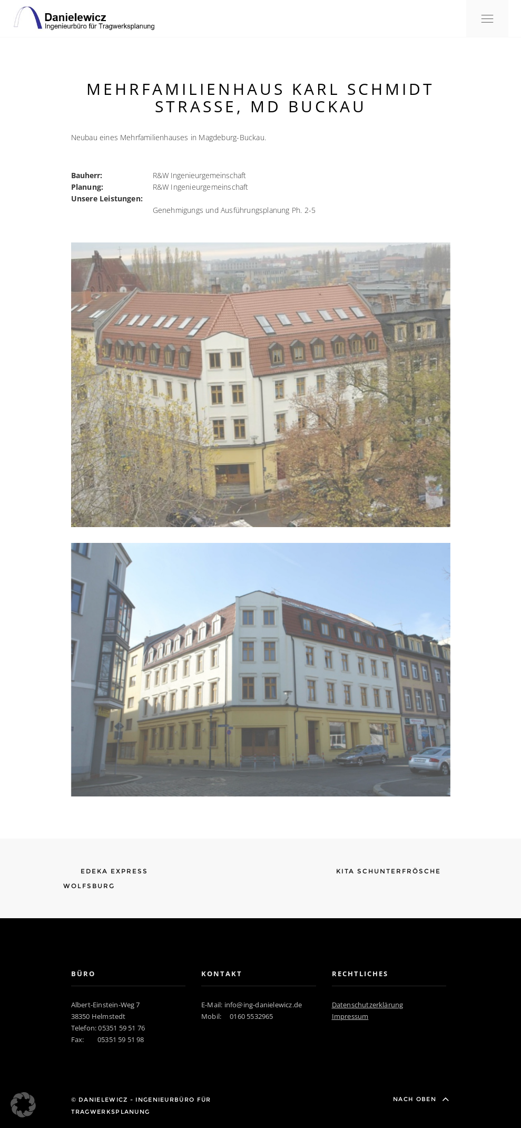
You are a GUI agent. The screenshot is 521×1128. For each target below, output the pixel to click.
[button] (23, 1105)
